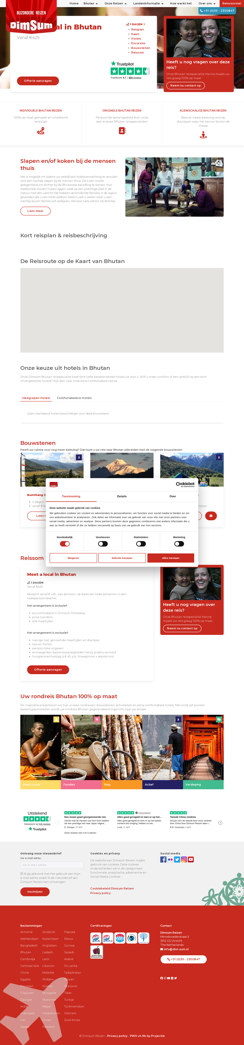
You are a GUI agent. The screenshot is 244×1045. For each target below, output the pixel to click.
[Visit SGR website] (96, 937)
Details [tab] (122, 496)
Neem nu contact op (185, 85)
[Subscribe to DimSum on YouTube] (191, 859)
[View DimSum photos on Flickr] (170, 859)
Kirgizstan (49, 945)
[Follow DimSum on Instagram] (184, 859)
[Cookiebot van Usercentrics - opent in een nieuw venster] (180, 484)
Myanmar (49, 999)
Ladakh (47, 952)
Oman (46, 1020)
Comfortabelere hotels (74, 398)
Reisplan (137, 29)
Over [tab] (173, 496)
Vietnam (70, 1013)
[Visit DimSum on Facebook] (163, 859)
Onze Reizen (116, 3)
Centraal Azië (29, 965)
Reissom (137, 52)
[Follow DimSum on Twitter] (177, 859)
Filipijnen (27, 993)
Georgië (26, 999)
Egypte (25, 979)
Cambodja (27, 959)
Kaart (135, 34)
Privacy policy (100, 893)
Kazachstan (50, 938)
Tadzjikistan (72, 972)
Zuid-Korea (72, 1020)
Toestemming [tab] (71, 496)
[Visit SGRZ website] (108, 937)
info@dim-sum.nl (174, 949)
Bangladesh (29, 945)
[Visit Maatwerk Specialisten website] (96, 951)
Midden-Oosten (48, 983)
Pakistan (48, 1026)
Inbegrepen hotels (36, 398)
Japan (24, 1026)
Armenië (26, 932)
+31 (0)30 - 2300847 (217, 10)
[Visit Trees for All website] (143, 937)
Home (74, 3)
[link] (40, 752)
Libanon (48, 965)
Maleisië (48, 972)
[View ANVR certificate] (120, 937)
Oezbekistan (51, 1013)
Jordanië (48, 932)
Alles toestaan (170, 558)
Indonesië (27, 1013)
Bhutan (25, 952)
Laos (45, 959)
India (24, 1006)
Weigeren (73, 558)
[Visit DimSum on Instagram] (165, 978)
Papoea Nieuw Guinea (69, 938)
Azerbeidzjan (29, 938)
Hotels (136, 38)
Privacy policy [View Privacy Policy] (117, 1036)
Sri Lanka (70, 965)
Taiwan (69, 979)
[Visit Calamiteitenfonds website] (132, 937)
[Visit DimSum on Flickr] (172, 978)
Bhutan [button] (91, 3)
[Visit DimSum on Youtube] (169, 978)
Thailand (70, 986)
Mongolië (49, 993)
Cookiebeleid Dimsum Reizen (112, 888)
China (24, 972)
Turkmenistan (74, 1006)
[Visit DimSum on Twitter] (175, 978)
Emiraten (27, 986)
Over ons (207, 3)
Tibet (68, 993)
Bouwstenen (140, 48)
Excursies (138, 43)
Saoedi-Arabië (69, 956)
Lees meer (35, 211)
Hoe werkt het (181, 3)
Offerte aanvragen (38, 80)
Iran (23, 1020)
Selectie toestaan (122, 558)
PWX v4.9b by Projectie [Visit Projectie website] (147, 1036)
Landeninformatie (148, 3)
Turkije (69, 999)
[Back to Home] (31, 17)
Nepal (46, 1006)
